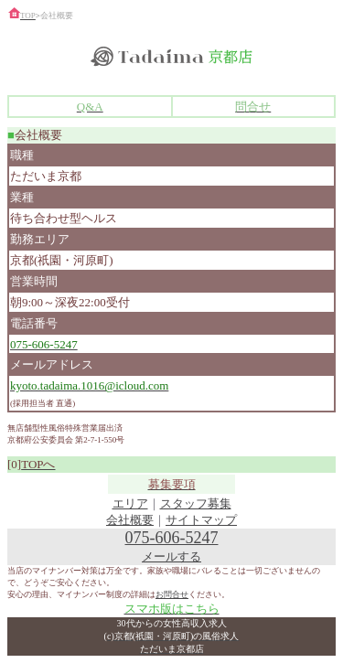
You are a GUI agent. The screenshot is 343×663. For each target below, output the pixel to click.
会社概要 (130, 520)
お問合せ (171, 594)
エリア (130, 503)
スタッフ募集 (195, 503)
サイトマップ (201, 520)
